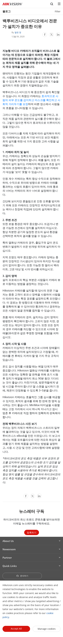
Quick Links (10, 566)
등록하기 (31, 532)
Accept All (16, 628)
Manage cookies (47, 628)
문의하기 (22, 575)
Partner (7, 557)
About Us (8, 541)
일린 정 (18, 32)
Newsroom (9, 549)
